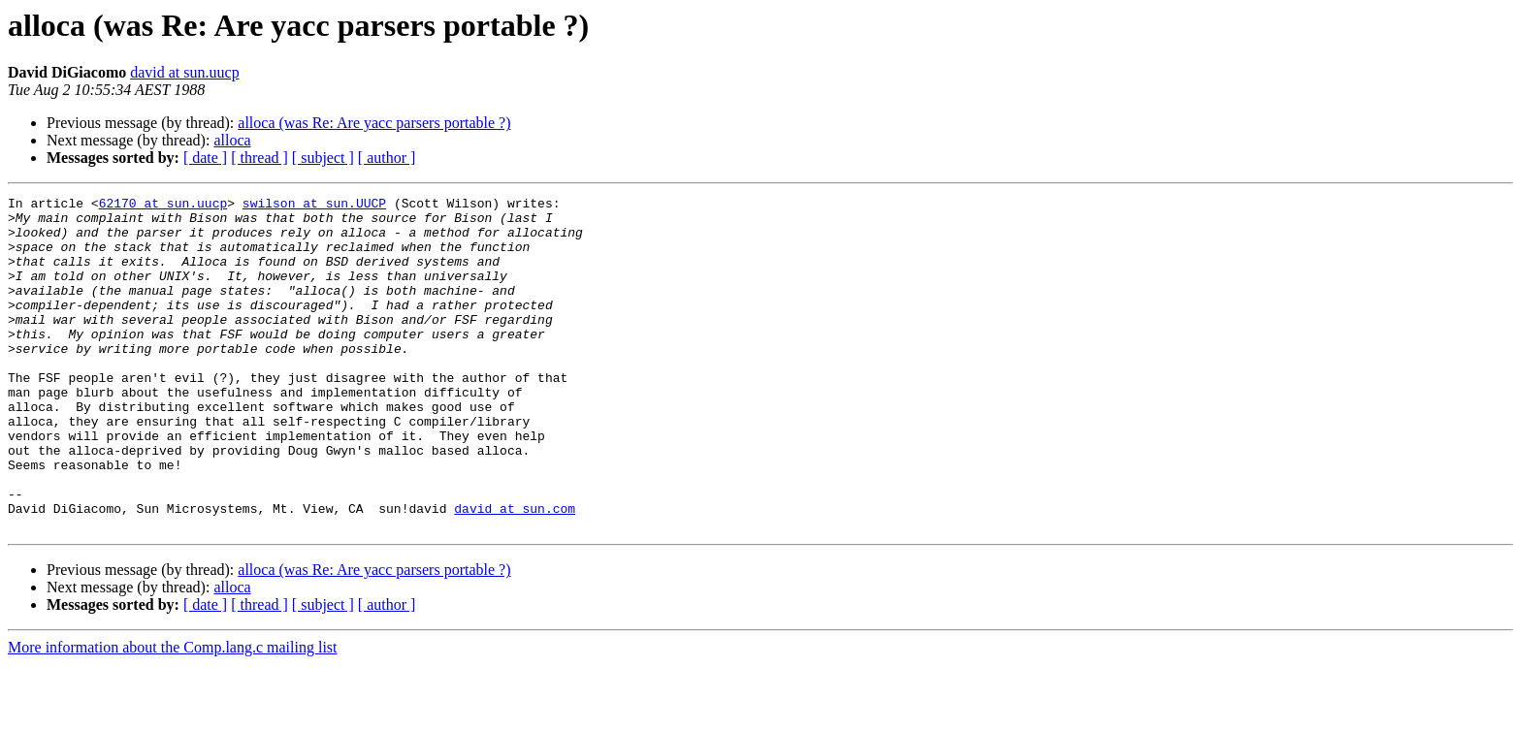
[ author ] (387, 157)
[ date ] (205, 157)
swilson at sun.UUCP (314, 205)
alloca (231, 140)
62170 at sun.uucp (163, 205)
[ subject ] (323, 157)
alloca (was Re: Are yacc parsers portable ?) (374, 122)
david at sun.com (514, 572)
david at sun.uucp (184, 72)
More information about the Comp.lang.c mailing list (173, 714)
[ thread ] (259, 157)
